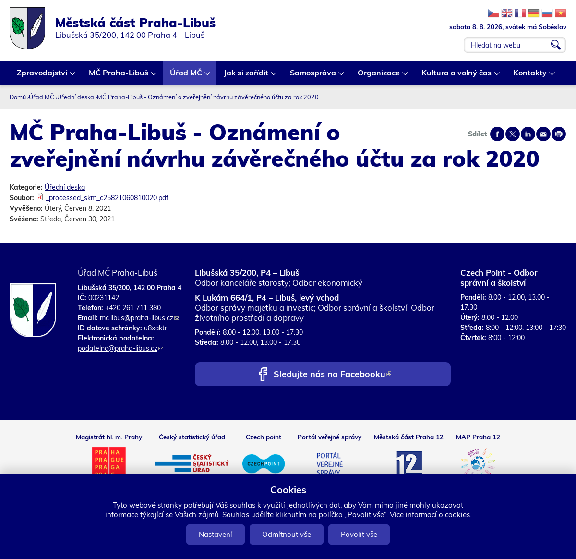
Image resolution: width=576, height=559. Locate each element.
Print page (559, 134)
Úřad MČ (186, 76)
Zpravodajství (42, 76)
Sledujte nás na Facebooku (332, 374)
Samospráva (313, 76)
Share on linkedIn (528, 134)
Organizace (379, 76)
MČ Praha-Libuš (119, 76)
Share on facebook (497, 134)
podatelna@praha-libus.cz (120, 348)
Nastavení (215, 534)
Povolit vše (359, 534)
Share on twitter (512, 134)
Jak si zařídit (246, 76)
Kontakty (530, 76)
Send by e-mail (543, 134)
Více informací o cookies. (430, 514)
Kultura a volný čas (457, 76)
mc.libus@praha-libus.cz (139, 318)
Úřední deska (75, 97)
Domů (18, 97)
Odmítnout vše (286, 534)
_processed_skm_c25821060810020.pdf (107, 198)
